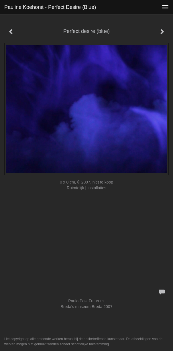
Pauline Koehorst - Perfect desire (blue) (50, 7)
